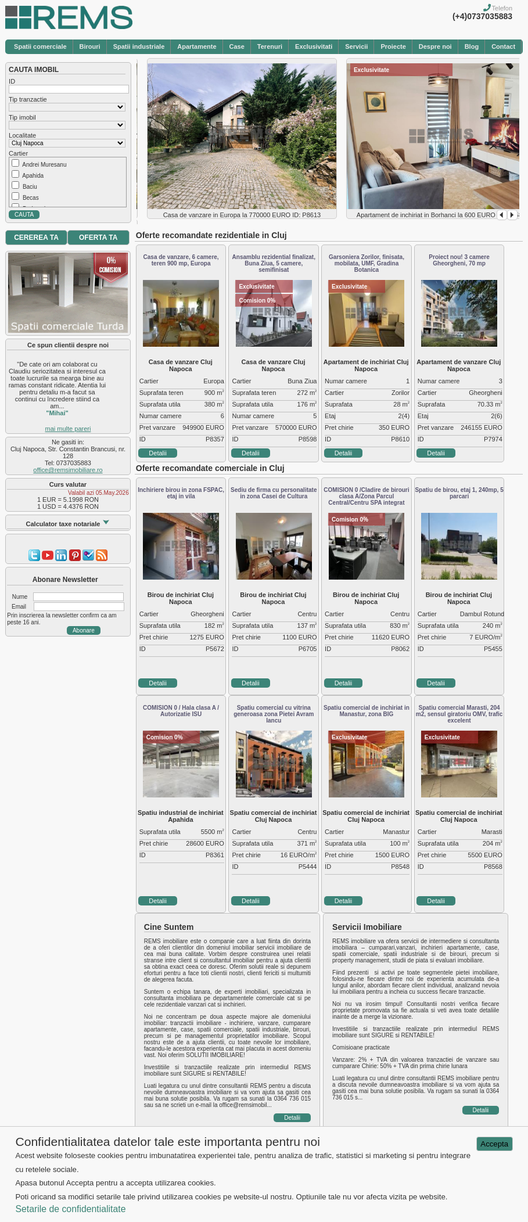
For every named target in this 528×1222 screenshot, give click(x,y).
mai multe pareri (68, 428)
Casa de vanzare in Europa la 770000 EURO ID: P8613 (242, 214)
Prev (502, 215)
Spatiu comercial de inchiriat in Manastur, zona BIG (367, 711)
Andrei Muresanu (44, 164)
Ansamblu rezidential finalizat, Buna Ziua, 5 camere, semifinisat (273, 263)
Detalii (158, 453)
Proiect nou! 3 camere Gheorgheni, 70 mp (459, 260)
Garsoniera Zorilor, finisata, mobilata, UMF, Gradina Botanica (366, 263)
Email (19, 606)
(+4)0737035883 (482, 16)
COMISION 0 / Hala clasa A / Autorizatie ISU (181, 711)
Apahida (33, 175)
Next (512, 215)
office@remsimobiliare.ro (67, 469)
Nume (20, 597)
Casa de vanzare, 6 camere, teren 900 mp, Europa (181, 260)
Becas (31, 198)
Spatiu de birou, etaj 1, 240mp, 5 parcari (459, 493)
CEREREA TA (36, 237)
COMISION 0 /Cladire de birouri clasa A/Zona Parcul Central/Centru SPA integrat (366, 496)
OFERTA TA (98, 237)
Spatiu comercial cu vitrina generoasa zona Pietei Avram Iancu (274, 714)
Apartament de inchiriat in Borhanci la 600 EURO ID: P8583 (441, 214)
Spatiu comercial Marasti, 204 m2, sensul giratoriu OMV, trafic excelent (459, 714)
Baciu (30, 187)
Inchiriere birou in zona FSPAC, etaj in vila (181, 493)
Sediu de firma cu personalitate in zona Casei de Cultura (274, 493)
